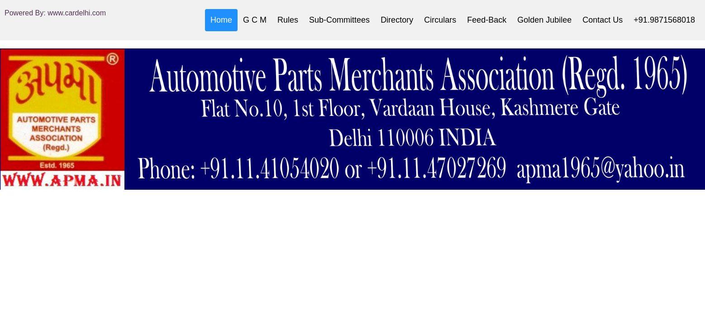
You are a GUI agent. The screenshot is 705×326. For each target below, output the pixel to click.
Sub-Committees (339, 19)
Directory (397, 19)
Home (221, 19)
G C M (255, 19)
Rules (287, 19)
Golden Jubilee (544, 19)
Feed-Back (486, 19)
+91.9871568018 (664, 19)
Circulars (440, 19)
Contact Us (602, 19)
